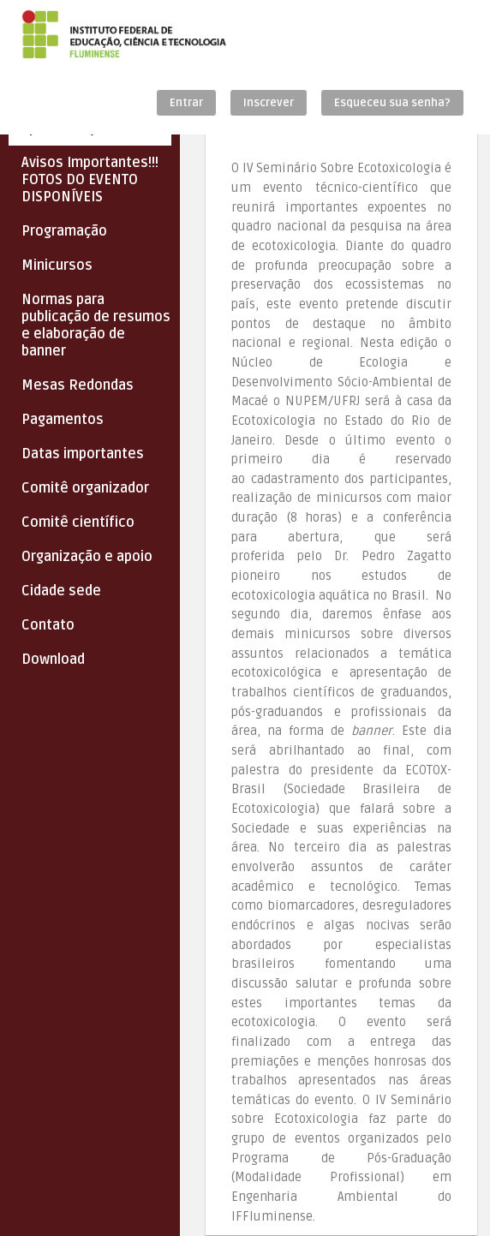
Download (53, 659)
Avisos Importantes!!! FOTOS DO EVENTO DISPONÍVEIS (89, 180)
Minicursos (57, 265)
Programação (64, 231)
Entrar (186, 103)
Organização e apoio (86, 556)
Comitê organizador (85, 488)
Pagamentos (62, 419)
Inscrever (268, 103)
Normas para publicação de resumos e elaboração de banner (95, 325)
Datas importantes (82, 454)
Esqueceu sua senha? (392, 103)
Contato (48, 625)
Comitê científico (77, 522)
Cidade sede (61, 591)
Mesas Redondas (77, 385)
